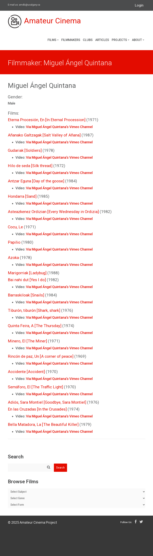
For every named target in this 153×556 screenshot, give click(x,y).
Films (53, 40)
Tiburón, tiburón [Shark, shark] (34, 310)
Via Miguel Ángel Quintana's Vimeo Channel (59, 127)
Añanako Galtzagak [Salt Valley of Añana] (44, 135)
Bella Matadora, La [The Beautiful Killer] (43, 424)
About (138, 40)
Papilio (14, 242)
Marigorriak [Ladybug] (27, 273)
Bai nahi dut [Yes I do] (27, 280)
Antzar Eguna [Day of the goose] (36, 181)
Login (139, 5)
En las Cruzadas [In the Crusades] (37, 409)
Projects (120, 40)
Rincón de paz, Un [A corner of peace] (40, 356)
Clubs (88, 40)
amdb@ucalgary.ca (29, 4)
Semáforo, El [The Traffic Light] (35, 387)
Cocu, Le (15, 227)
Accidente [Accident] (26, 371)
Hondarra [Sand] (22, 196)
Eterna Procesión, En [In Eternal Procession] (46, 120)
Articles (102, 40)
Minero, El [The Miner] (27, 341)
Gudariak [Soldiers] (25, 150)
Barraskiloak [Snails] (26, 295)
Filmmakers (70, 40)
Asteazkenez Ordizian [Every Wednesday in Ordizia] (53, 211)
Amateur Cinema (44, 21)
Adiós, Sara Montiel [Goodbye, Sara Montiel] (47, 402)
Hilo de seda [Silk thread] (30, 165)
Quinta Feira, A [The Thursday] (34, 325)
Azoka (13, 257)
